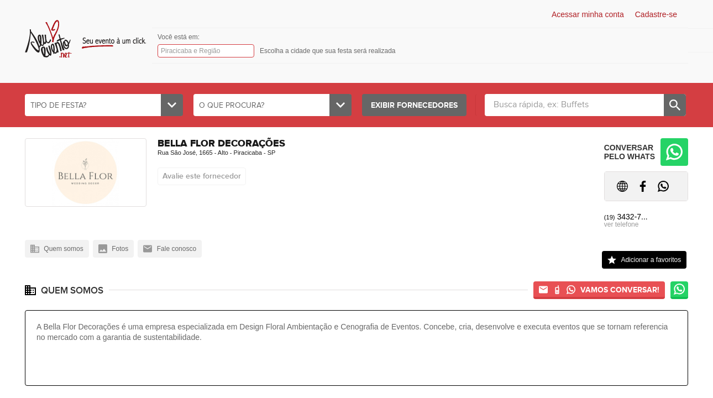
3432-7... (626, 216)
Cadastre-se (656, 14)
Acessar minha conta (588, 14)
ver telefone (621, 224)
